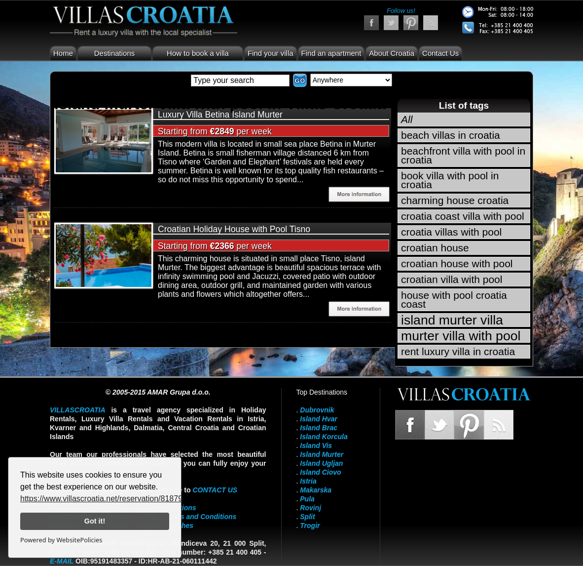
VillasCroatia (78, 410)
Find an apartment (331, 53)
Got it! (94, 521)
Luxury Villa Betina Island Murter (220, 115)
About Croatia (391, 53)
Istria (308, 481)
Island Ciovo (320, 472)
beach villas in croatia (450, 135)
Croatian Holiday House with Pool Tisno (234, 229)
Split (307, 517)
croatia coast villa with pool (462, 216)
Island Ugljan (321, 463)
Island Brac (318, 428)
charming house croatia (455, 200)
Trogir (310, 525)
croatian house (435, 247)
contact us (214, 490)
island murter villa (452, 320)
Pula (307, 499)
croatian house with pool (456, 263)
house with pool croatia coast (454, 299)
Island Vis (316, 445)
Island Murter (321, 454)
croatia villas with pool (451, 232)
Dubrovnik (317, 410)
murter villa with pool (460, 336)
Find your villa (270, 53)
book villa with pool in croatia (450, 180)
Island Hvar (318, 419)
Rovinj (310, 508)
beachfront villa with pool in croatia (463, 155)
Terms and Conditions (200, 517)
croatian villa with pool (451, 279)
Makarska (315, 490)
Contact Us (440, 53)
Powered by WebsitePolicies (61, 539)
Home (63, 53)
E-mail (61, 561)
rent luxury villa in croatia (458, 351)
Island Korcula (323, 437)
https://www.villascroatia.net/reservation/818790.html (112, 498)
